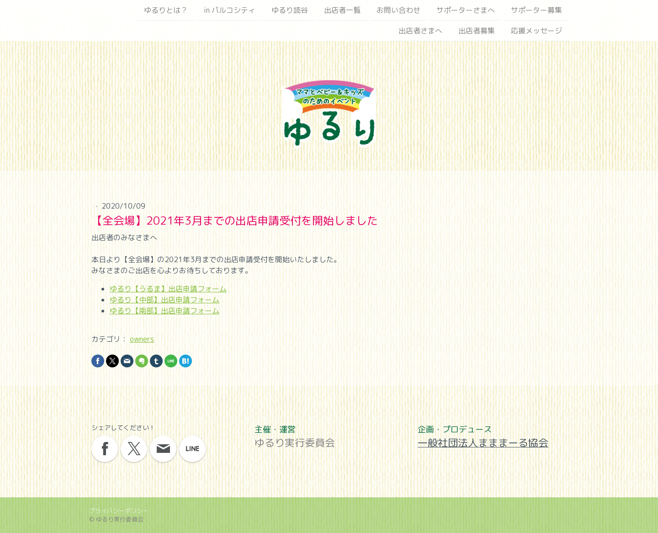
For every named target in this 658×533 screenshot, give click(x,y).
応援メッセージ (536, 32)
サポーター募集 (536, 10)
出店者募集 (476, 32)
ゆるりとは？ (166, 10)
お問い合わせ (398, 10)
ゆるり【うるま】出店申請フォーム (168, 289)
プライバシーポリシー (119, 510)
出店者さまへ (420, 32)
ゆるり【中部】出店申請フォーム (164, 300)
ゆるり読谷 (289, 10)
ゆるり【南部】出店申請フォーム (164, 311)
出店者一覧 (342, 10)
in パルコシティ (229, 10)
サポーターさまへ (465, 10)
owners (142, 339)
